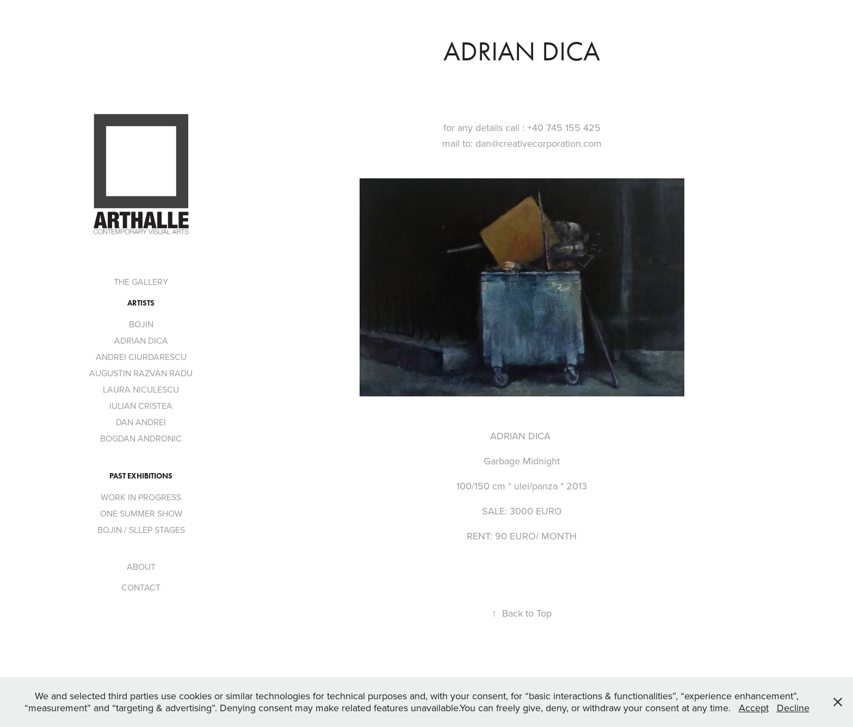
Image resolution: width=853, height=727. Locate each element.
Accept (754, 707)
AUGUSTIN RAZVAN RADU (141, 373)
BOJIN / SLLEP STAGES (141, 530)
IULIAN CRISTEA (140, 406)
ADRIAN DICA (141, 340)
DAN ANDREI (141, 422)
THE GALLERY (141, 282)
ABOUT (141, 567)
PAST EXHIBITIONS (140, 476)
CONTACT (140, 587)
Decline (793, 707)
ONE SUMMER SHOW (141, 513)
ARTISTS (140, 303)
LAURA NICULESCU (141, 389)
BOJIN (141, 324)
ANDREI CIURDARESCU (141, 357)
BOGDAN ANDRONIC (141, 438)
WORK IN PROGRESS (141, 497)
